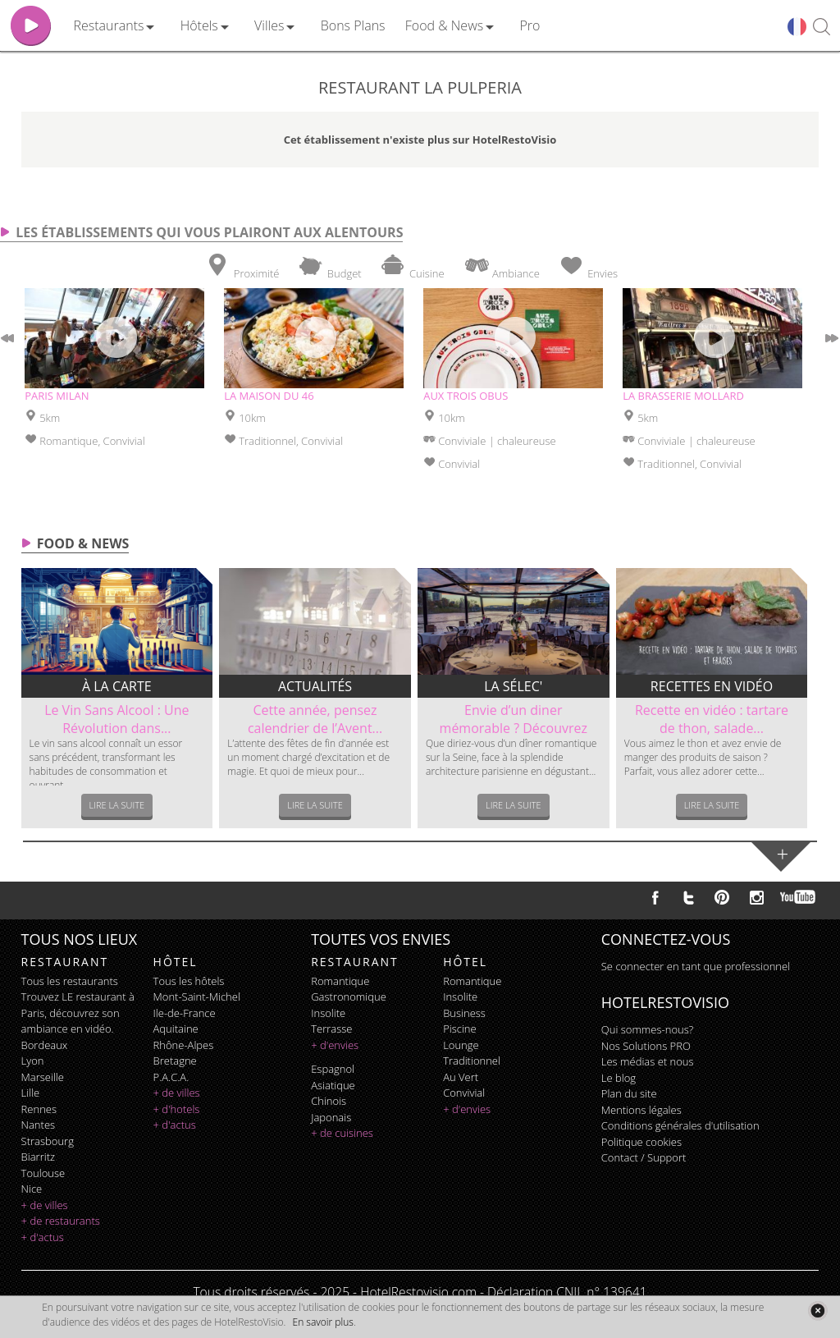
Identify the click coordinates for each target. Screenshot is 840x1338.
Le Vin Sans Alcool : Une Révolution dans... (116, 719)
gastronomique (348, 996)
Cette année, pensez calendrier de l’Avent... (315, 719)
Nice (32, 1188)
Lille (30, 1092)
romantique (340, 981)
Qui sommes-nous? (647, 1029)
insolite (328, 1013)
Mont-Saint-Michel (196, 996)
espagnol (332, 1068)
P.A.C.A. (171, 1077)
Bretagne (175, 1060)
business (464, 1013)
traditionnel (471, 1060)
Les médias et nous (647, 1061)
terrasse (331, 1028)
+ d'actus (42, 1237)
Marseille (42, 1077)
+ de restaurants (60, 1220)
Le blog (618, 1077)
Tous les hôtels (189, 981)
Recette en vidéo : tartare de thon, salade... (711, 719)
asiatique (333, 1085)
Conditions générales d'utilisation (680, 1125)
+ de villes (44, 1205)
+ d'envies (334, 1045)
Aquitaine (176, 1028)
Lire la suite (117, 805)
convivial (464, 1092)
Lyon (32, 1060)
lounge (461, 1045)
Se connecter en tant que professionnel (695, 966)
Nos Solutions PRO (646, 1045)
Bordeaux (44, 1045)
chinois (328, 1100)
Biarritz (38, 1156)
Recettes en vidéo (712, 686)
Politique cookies (641, 1141)
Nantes (38, 1124)
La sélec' (513, 686)
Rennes (39, 1109)
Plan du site (629, 1093)
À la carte (117, 686)
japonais (331, 1117)
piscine (460, 1028)
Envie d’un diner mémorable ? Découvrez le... (513, 728)
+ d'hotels (176, 1109)
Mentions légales (641, 1109)
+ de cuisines (342, 1132)
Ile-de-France (184, 1013)
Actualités (315, 686)
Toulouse (43, 1173)
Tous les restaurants (69, 981)
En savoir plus (323, 1322)
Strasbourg (47, 1141)
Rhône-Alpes (183, 1045)
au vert (460, 1077)
